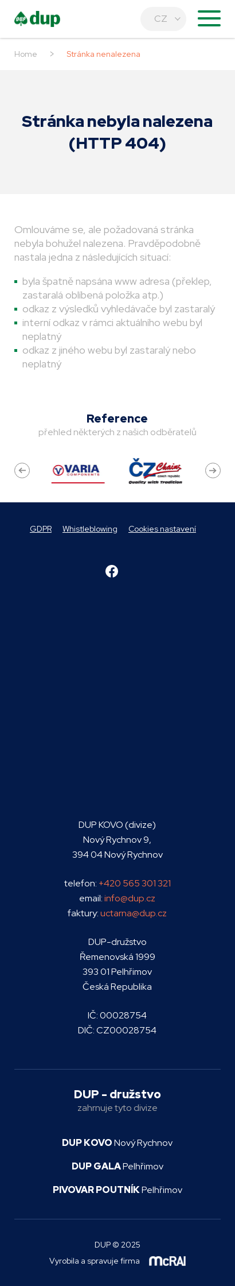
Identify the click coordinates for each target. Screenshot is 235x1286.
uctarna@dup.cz (133, 913)
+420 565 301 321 (135, 883)
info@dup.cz (129, 898)
